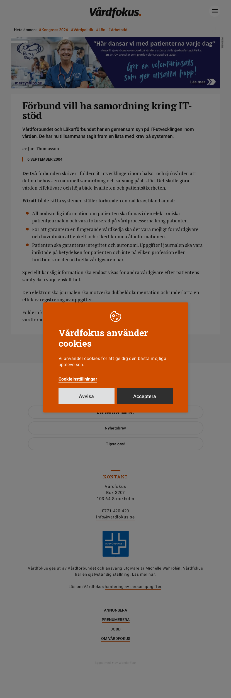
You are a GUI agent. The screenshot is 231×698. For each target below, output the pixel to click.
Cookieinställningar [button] (78, 379)
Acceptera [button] (144, 396)
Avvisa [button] (86, 396)
